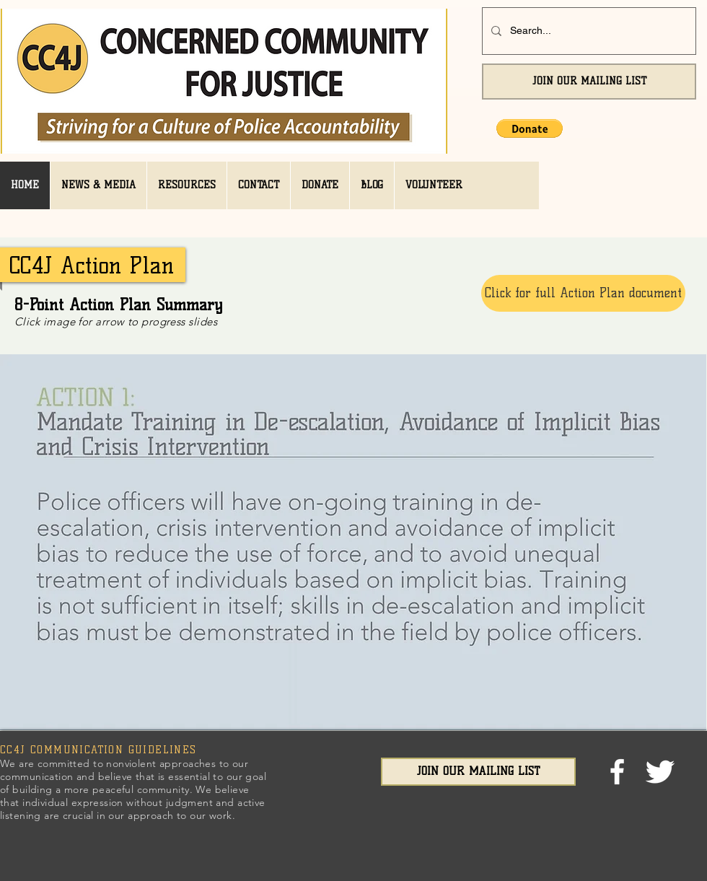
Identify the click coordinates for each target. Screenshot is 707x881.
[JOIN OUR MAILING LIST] (589, 81)
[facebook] (617, 772)
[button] (529, 128)
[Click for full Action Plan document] (583, 293)
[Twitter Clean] (660, 772)
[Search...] (587, 31)
